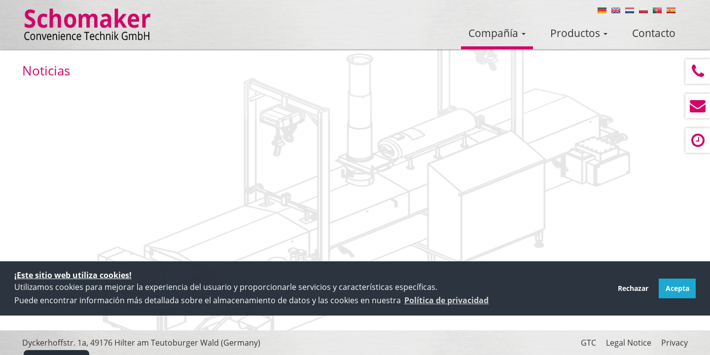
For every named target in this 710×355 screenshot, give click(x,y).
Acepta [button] (677, 288)
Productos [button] (578, 33)
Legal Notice (628, 342)
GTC (588, 342)
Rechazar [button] (633, 288)
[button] (446, 300)
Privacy (674, 342)
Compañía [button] (497, 33)
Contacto (653, 33)
